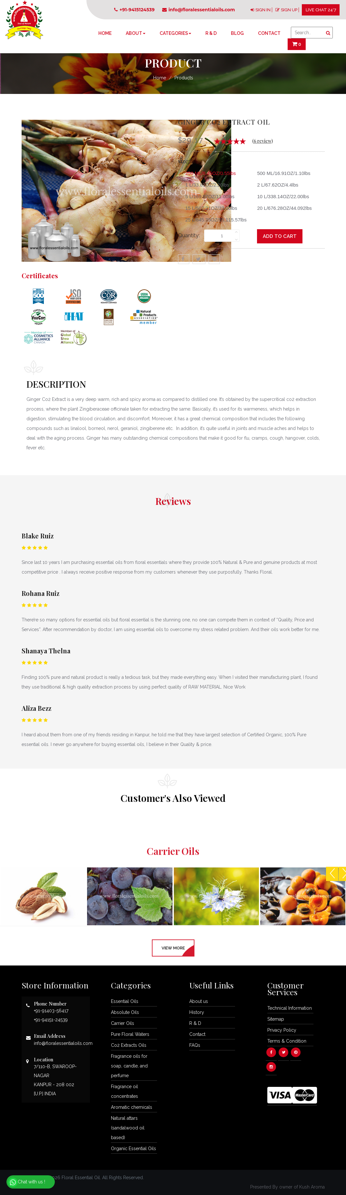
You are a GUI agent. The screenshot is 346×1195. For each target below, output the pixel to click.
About (135, 33)
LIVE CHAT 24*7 (321, 9)
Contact (269, 33)
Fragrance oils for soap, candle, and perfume (129, 1066)
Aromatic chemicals (131, 1107)
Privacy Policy (281, 1030)
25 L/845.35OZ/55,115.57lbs (214, 219)
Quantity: (189, 236)
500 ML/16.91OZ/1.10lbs (281, 173)
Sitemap (275, 1019)
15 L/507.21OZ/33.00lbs (209, 208)
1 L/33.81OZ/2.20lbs (205, 185)
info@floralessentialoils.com (198, 10)
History (196, 1012)
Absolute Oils (125, 1012)
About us (198, 1001)
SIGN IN (263, 9)
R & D (211, 33)
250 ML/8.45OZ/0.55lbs (208, 173)
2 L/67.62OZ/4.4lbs (275, 185)
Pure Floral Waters (130, 1034)
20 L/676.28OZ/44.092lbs (281, 208)
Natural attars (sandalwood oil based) (127, 1128)
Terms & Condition (286, 1041)
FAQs (194, 1045)
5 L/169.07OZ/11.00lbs (208, 196)
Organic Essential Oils (133, 1148)
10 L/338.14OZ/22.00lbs (280, 196)
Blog (237, 33)
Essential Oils (124, 1001)
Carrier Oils (122, 1023)
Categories (175, 33)
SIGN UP (289, 9)
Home (105, 33)
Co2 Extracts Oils (128, 1045)
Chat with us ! (26, 1182)
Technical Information (289, 1008)
